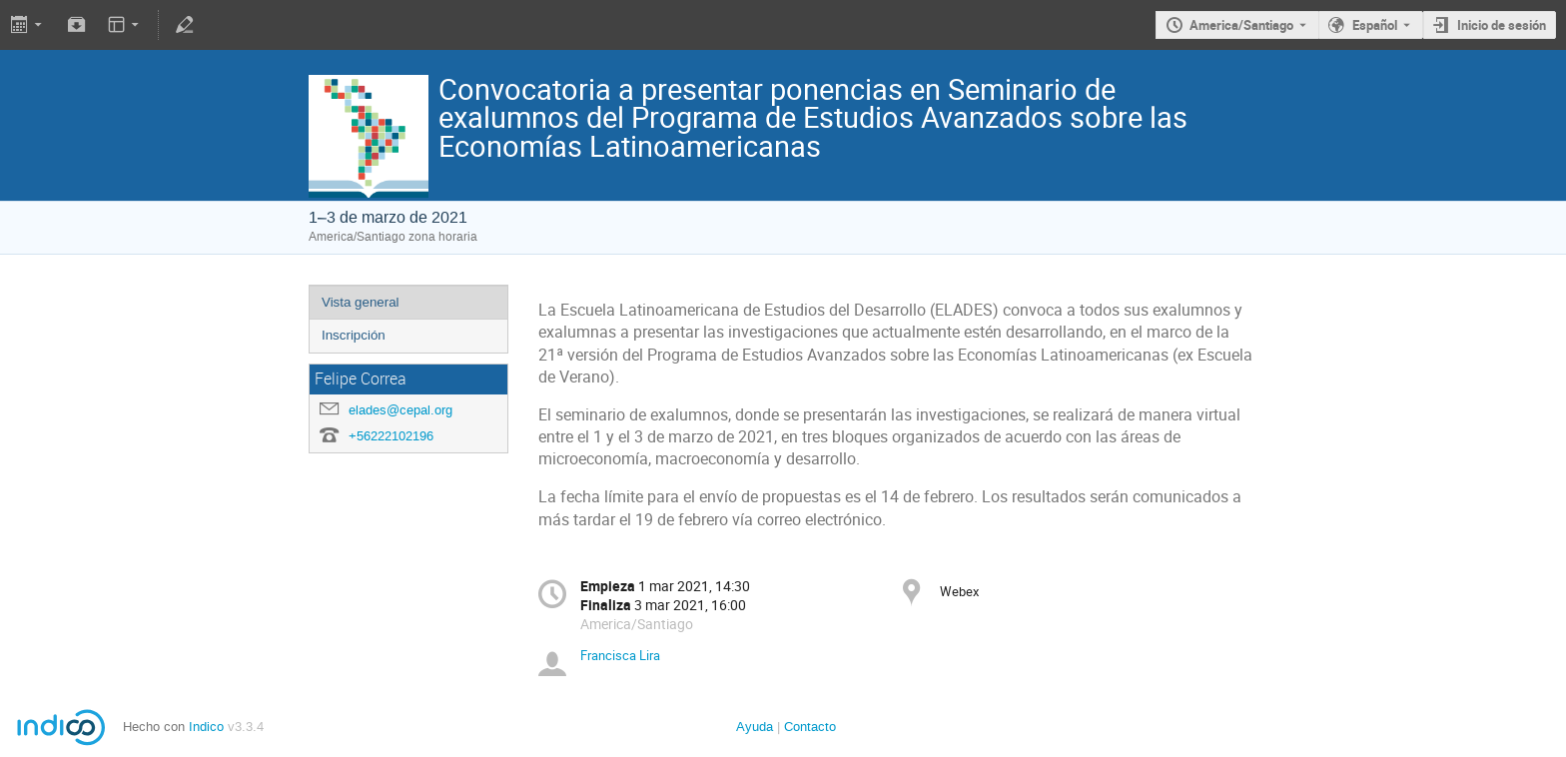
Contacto (810, 726)
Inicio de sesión (1501, 25)
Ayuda (754, 726)
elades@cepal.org (400, 409)
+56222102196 (391, 435)
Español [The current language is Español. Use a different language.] (1374, 25)
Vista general (360, 302)
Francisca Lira (620, 655)
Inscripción (354, 335)
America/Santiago (1241, 25)
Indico (206, 726)
